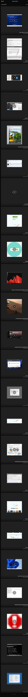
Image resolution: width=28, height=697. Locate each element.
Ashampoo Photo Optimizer (22, 146)
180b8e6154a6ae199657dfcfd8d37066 (20, 604)
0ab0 (26, 633)
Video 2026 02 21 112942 (22, 32)
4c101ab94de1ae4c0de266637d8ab (21, 318)
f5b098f (25, 261)
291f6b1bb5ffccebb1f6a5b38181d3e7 (20, 461)
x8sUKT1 (25, 118)
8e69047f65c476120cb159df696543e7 (20, 347)
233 (26, 89)
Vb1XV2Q (25, 204)
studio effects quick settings (22, 576)
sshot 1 (25, 232)
